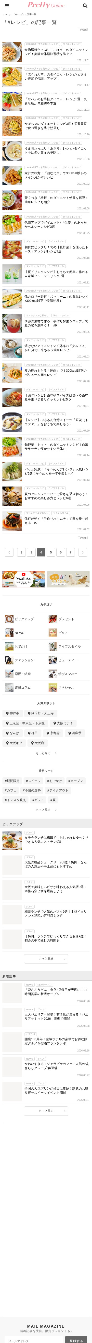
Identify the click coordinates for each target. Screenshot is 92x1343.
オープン (76, 781)
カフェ (11, 790)
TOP (4, 14)
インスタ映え (16, 800)
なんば (14, 733)
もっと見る (43, 753)
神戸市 (14, 713)
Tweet (83, 30)
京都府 (55, 733)
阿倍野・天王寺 (42, 713)
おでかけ (55, 781)
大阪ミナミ (65, 723)
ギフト (39, 800)
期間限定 (13, 781)
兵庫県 (76, 733)
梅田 (34, 733)
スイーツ (34, 781)
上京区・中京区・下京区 (27, 723)
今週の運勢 (33, 790)
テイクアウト (58, 790)
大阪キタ (16, 743)
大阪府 (39, 743)
